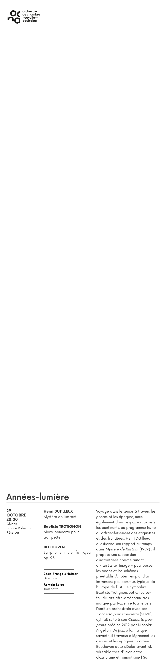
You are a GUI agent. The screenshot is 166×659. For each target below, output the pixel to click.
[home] (24, 17)
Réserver (12, 532)
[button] (151, 16)
